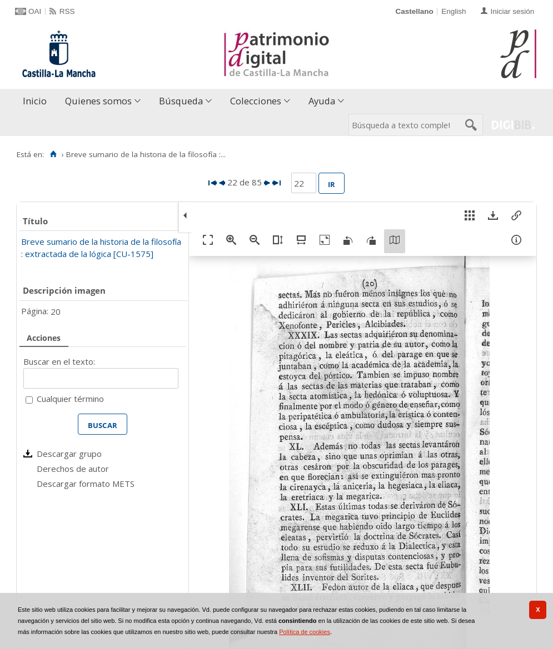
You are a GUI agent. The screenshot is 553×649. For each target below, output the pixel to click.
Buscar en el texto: (59, 361)
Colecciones (255, 100)
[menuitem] (37, 101)
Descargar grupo (69, 453)
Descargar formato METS (85, 483)
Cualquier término (70, 398)
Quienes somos (98, 100)
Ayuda (321, 100)
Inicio (35, 100)
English (453, 11)
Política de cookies (304, 631)
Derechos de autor (73, 468)
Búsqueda (181, 100)
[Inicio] (53, 154)
